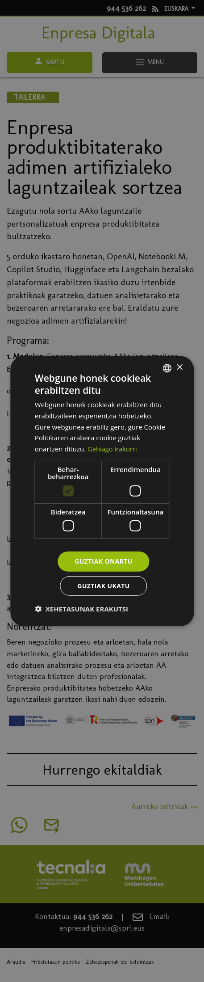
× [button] (179, 367)
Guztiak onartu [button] (104, 561)
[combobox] (166, 367)
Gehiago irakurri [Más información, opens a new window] (112, 448)
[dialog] (102, 491)
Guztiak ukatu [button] (103, 586)
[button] (81, 609)
